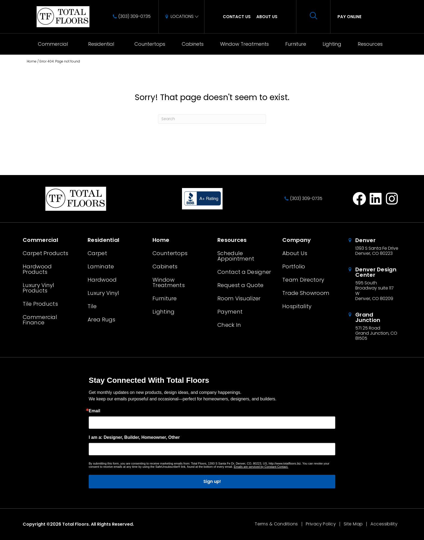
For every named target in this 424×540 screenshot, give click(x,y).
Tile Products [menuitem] (40, 304)
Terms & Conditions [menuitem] (276, 524)
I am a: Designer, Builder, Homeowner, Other (134, 437)
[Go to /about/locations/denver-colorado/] (374, 247)
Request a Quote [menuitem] (240, 285)
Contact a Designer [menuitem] (244, 272)
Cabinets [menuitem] (193, 44)
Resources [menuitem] (370, 44)
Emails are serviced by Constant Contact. (261, 466)
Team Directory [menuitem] (303, 280)
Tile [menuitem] (92, 306)
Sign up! (212, 481)
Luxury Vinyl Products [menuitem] (38, 287)
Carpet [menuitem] (97, 253)
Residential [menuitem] (101, 44)
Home (32, 61)
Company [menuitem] (296, 240)
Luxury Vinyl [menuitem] (103, 293)
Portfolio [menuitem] (293, 266)
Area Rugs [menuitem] (101, 319)
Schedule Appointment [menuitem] (235, 255)
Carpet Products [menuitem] (45, 253)
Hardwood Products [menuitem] (37, 269)
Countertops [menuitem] (149, 44)
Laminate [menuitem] (101, 266)
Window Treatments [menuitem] (244, 44)
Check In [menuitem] (229, 325)
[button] (74, 44)
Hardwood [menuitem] (102, 280)
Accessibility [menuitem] (384, 524)
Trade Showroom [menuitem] (305, 293)
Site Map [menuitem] (353, 524)
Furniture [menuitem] (295, 44)
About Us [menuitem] (266, 16)
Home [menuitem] (161, 240)
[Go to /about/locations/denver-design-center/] (374, 284)
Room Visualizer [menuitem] (239, 298)
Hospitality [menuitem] (297, 306)
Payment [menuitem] (230, 311)
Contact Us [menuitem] (237, 16)
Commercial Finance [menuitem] (40, 319)
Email (94, 411)
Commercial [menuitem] (53, 44)
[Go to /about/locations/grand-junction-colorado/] (374, 326)
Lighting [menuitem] (332, 44)
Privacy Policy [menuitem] (321, 524)
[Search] (212, 119)
